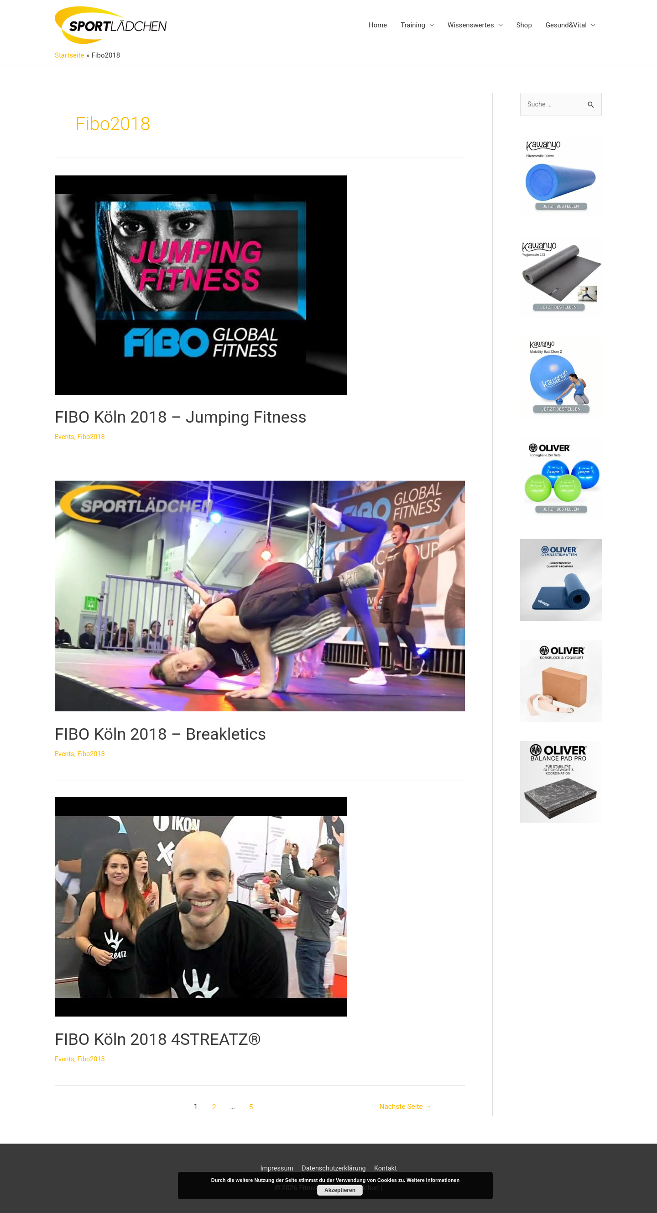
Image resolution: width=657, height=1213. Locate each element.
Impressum (275, 1168)
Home (378, 25)
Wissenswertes (471, 25)
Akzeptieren (339, 1190)
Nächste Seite (404, 1106)
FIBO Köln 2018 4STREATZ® (170, 1038)
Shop (524, 25)
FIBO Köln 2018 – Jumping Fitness (195, 417)
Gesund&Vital (566, 25)
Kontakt (388, 1168)
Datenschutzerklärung (334, 1168)
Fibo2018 (92, 437)
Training (413, 25)
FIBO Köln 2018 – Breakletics (173, 733)
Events (65, 437)
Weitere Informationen (433, 1180)
